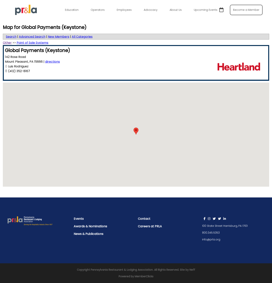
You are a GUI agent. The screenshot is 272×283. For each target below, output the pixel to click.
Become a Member (246, 10)
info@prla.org (211, 239)
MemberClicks (144, 276)
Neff (192, 270)
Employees (124, 10)
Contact (144, 219)
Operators (98, 10)
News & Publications (88, 234)
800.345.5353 (211, 233)
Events (79, 219)
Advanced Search (32, 36)
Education (72, 10)
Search (11, 36)
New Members (58, 36)
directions (52, 61)
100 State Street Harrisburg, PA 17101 (225, 226)
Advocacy (151, 10)
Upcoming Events (208, 10)
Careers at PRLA (150, 226)
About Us (176, 10)
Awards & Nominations (90, 226)
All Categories (82, 36)
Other (7, 43)
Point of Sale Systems (32, 43)
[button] (136, 131)
